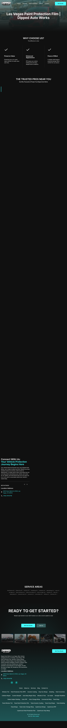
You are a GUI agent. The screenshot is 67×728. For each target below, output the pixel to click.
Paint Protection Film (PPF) (18, 692)
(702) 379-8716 (7, 495)
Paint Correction (60, 692)
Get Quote (60, 3)
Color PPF (24, 699)
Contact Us (45, 688)
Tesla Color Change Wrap (26, 707)
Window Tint (5, 692)
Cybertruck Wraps (40, 707)
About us (26, 688)
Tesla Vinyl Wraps (50, 703)
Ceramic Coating (32, 692)
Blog (38, 688)
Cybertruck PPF (51, 707)
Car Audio (50, 695)
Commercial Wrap (47, 699)
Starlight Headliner (60, 695)
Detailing (51, 692)
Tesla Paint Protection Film (21, 703)
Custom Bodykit (16, 695)
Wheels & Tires (41, 695)
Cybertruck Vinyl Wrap (43, 710)
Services (33, 688)
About (41, 3)
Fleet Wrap (56, 699)
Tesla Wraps (14, 707)
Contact (47, 3)
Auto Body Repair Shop (29, 695)
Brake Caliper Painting (14, 699)
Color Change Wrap (34, 699)
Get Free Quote (28, 625)
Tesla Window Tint (7, 703)
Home (19, 3)
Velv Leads (36, 716)
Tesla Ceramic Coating (37, 703)
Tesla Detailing (61, 703)
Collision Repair (6, 695)
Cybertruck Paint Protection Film (26, 710)
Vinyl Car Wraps (43, 692)
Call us (41, 625)
